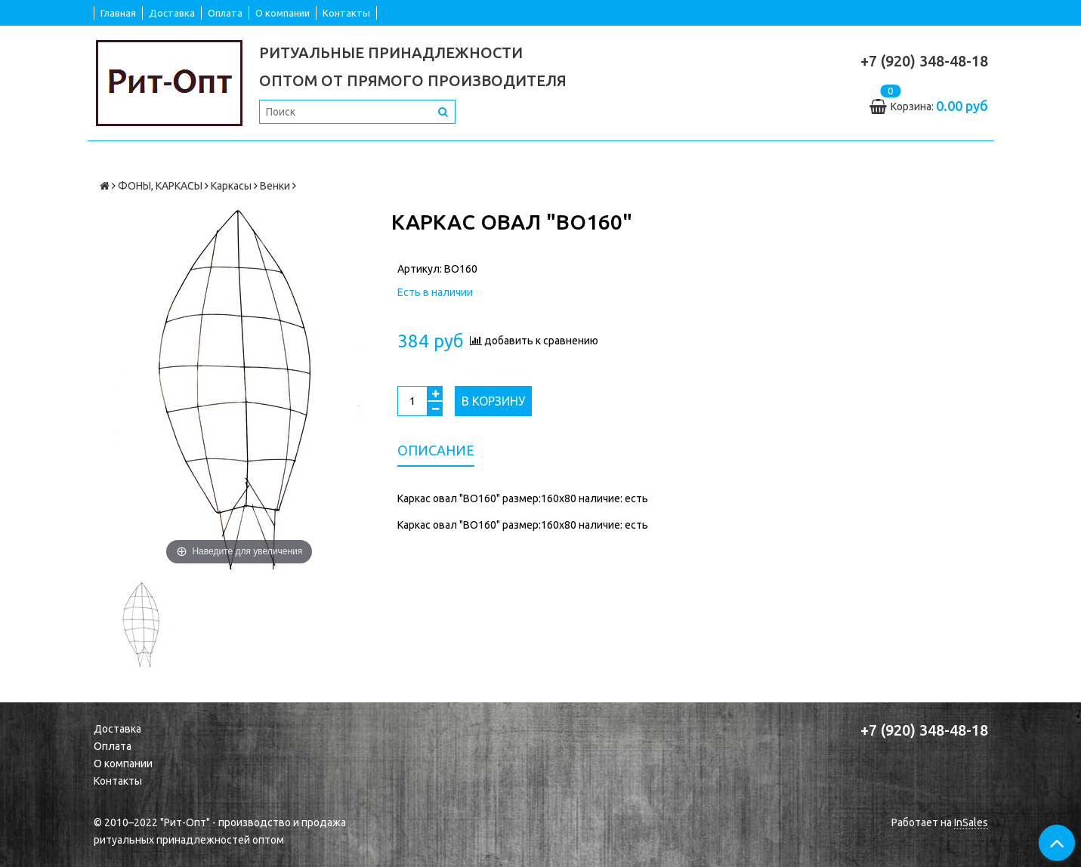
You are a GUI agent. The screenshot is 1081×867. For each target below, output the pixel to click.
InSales (971, 822)
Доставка (172, 13)
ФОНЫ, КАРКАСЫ (160, 186)
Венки (275, 186)
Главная (118, 13)
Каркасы (231, 186)
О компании (282, 13)
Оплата (225, 13)
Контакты (346, 13)
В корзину (493, 401)
